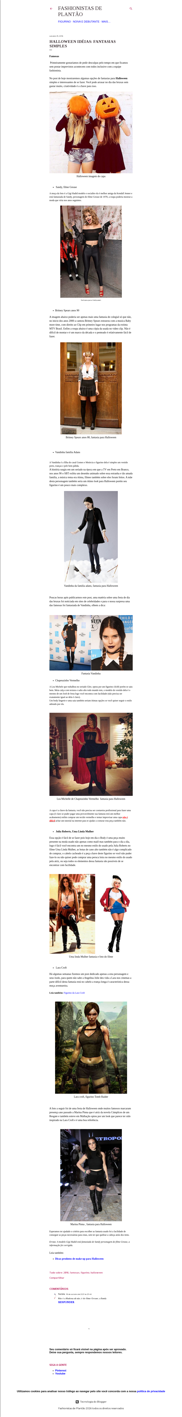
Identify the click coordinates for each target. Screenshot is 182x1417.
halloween (97, 1272)
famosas (75, 1272)
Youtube (60, 1373)
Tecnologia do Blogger (91, 1402)
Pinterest (60, 1370)
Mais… (106, 21)
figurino (85, 1272)
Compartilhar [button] (56, 1277)
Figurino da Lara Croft (74, 993)
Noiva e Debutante (86, 21)
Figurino (64, 21)
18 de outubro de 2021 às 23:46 (79, 1294)
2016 (66, 1272)
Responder (66, 1302)
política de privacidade (151, 1391)
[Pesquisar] (131, 8)
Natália (61, 1294)
